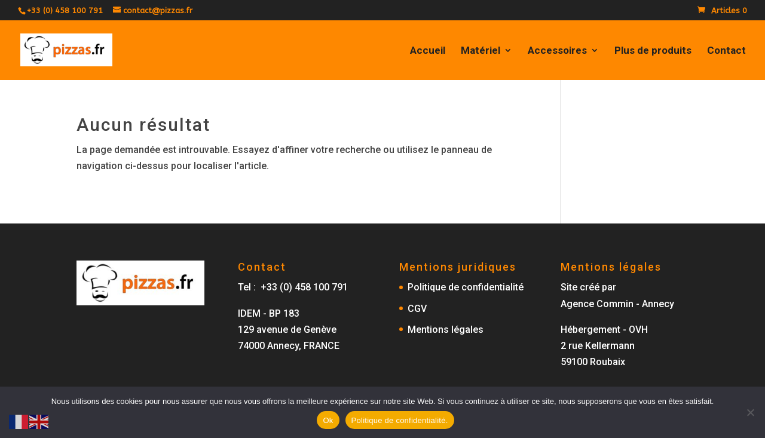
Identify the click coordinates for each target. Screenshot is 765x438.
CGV (417, 308)
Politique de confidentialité (466, 287)
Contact (726, 51)
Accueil (427, 51)
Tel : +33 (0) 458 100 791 (293, 287)
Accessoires (557, 51)
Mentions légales (446, 329)
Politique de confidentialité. (399, 420)
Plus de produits (652, 51)
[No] (750, 412)
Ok (328, 420)
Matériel (480, 51)
